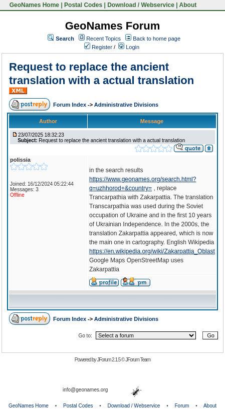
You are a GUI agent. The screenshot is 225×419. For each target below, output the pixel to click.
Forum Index (70, 105)
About (188, 5)
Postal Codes (83, 5)
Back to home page (156, 39)
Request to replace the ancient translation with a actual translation (101, 73)
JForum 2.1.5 (109, 359)
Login (128, 47)
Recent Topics (103, 39)
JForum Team (137, 359)
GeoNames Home (33, 5)
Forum (182, 405)
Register (98, 47)
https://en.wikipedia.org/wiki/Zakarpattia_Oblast (152, 251)
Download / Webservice (140, 5)
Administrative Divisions (126, 105)
